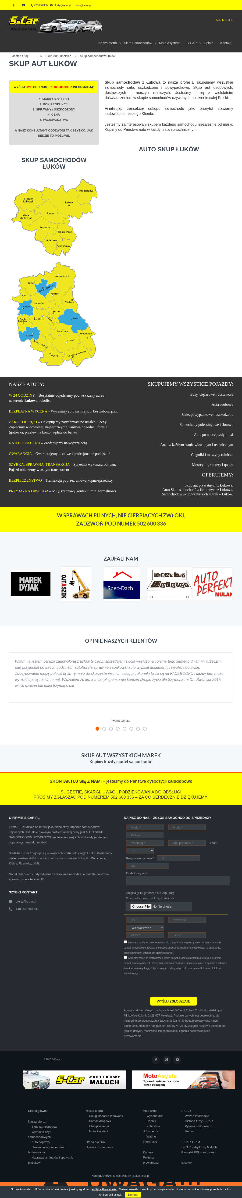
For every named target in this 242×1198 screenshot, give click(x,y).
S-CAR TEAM (190, 1142)
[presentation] (159, 985)
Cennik (151, 1121)
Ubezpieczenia (99, 1126)
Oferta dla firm (95, 1142)
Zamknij (133, 1194)
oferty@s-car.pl (26, 901)
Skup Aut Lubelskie (58, 56)
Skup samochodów (44, 1126)
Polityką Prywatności (104, 1189)
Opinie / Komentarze (99, 1147)
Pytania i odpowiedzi (199, 1126)
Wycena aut (154, 1116)
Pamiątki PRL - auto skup (198, 1152)
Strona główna (37, 1111)
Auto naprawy (41, 1142)
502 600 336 (39, 5)
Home (36, 55)
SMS (29, 87)
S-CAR (186, 1111)
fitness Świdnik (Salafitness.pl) (131, 1175)
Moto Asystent (98, 1131)
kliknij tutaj (169, 898)
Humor (189, 1131)
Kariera (148, 1152)
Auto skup (150, 1111)
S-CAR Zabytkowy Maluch (199, 1147)
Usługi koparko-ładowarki (106, 1116)
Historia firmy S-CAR (199, 1121)
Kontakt (186, 1163)
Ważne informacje (197, 1116)
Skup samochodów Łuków (97, 56)
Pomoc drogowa (100, 1121)
